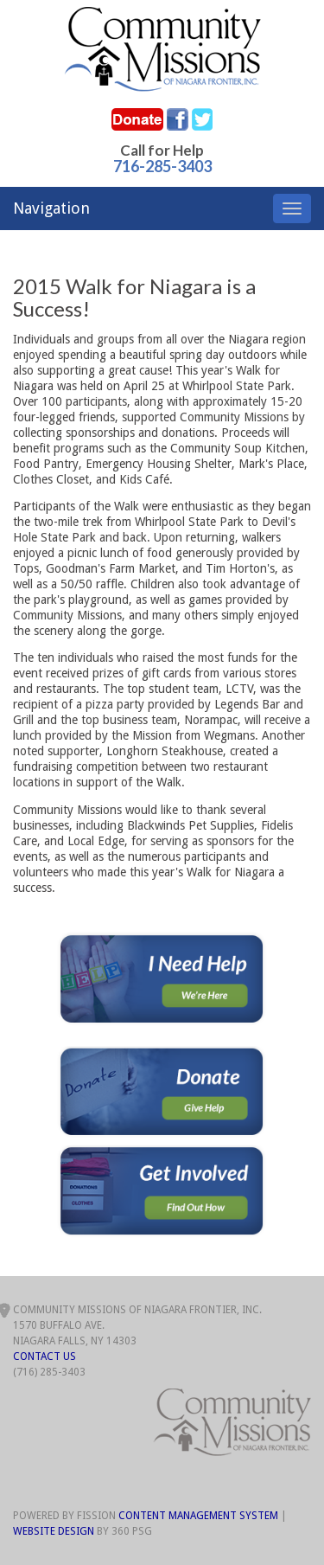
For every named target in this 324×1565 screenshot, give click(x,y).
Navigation (51, 208)
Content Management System (198, 1516)
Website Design (53, 1531)
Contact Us (44, 1356)
